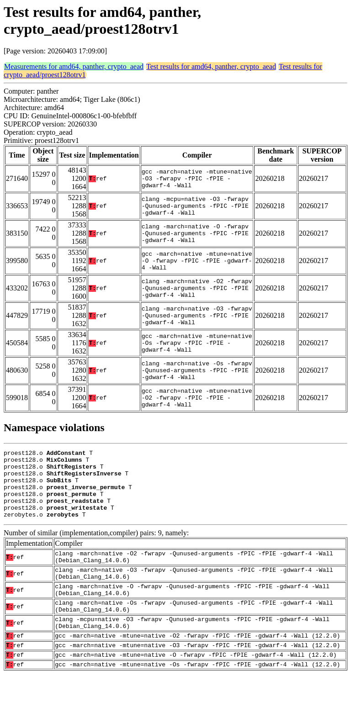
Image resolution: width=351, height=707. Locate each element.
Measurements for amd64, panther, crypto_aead (74, 66)
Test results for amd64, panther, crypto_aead (211, 66)
